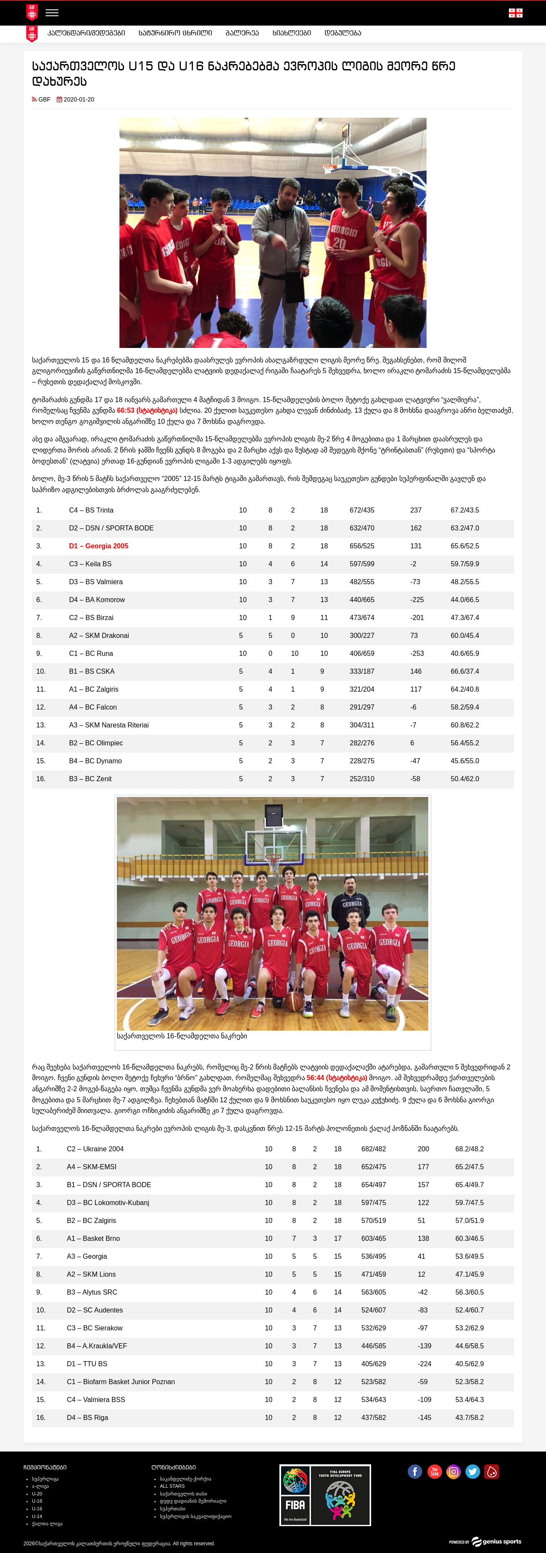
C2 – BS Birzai (91, 617)
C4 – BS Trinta (91, 510)
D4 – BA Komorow (97, 599)
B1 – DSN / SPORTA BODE (109, 1184)
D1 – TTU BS (87, 1364)
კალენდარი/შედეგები (86, 33)
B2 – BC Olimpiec (96, 743)
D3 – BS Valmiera (96, 581)
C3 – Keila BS (90, 564)
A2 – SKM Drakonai (99, 635)
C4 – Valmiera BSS (96, 1399)
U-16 (37, 1508)
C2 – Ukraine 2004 (95, 1149)
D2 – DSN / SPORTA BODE (111, 528)
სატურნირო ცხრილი (175, 33)
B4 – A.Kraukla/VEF (97, 1346)
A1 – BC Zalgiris (94, 689)
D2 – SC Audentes (95, 1310)
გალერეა (242, 33)
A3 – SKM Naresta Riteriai (109, 725)
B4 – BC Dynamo (95, 761)
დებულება (343, 33)
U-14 (37, 1516)
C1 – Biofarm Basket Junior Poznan (121, 1381)
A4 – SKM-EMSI (91, 1167)
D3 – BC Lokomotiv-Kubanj (108, 1202)
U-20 (37, 1493)
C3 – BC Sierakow (95, 1328)
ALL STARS (172, 1486)
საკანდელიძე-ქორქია (186, 1478)
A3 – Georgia (87, 1256)
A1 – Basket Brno (93, 1238)
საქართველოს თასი (183, 1493)
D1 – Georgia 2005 (98, 546)
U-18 (37, 1501)
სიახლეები (292, 33)
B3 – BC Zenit (90, 778)
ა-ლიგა (40, 1486)
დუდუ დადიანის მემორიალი (193, 1501)
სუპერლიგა (45, 1478)
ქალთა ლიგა (47, 1523)
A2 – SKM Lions (91, 1274)
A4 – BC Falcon (93, 707)
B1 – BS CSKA (92, 671)
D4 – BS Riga (87, 1417)
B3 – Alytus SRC (92, 1292)
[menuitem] (86, 34)
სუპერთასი (173, 1508)
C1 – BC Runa (91, 653)
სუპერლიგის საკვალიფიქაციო (196, 1516)
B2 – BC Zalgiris (91, 1220)
